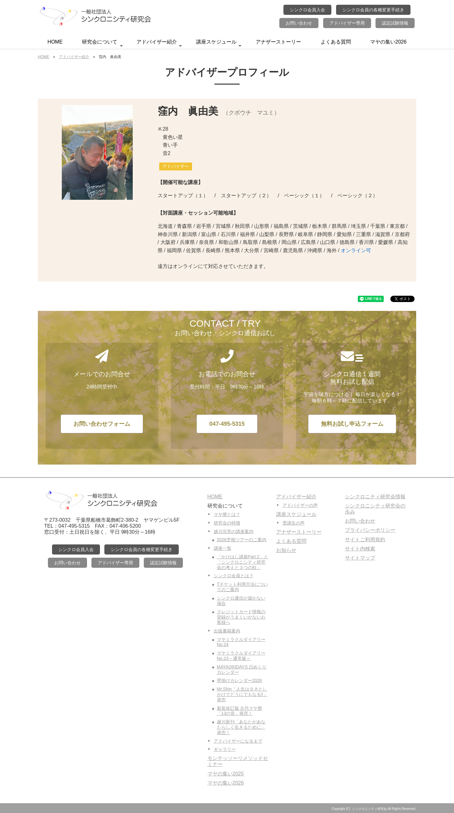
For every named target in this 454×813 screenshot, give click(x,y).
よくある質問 (336, 42)
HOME (55, 42)
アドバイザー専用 (347, 23)
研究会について (102, 43)
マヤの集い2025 (225, 773)
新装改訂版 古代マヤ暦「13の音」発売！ (239, 711)
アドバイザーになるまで (238, 741)
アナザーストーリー (278, 42)
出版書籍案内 (227, 630)
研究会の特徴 (227, 522)
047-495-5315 (227, 424)
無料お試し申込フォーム (352, 424)
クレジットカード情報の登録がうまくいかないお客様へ (241, 617)
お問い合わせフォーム (101, 424)
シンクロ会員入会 (307, 9)
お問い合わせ (299, 23)
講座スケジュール (219, 43)
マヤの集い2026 (388, 42)
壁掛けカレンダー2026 (239, 680)
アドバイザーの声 (300, 505)
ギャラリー (225, 749)
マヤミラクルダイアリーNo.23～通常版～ (241, 655)
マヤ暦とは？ (227, 514)
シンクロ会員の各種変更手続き (373, 9)
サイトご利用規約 (365, 539)
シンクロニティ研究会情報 (375, 496)
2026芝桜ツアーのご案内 (241, 539)
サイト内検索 (360, 548)
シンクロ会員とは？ (233, 575)
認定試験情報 (395, 23)
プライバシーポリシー (370, 530)
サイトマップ (360, 558)
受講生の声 (293, 522)
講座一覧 (222, 548)
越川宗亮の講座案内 (233, 531)
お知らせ (286, 550)
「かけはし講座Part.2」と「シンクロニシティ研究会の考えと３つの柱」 (242, 562)
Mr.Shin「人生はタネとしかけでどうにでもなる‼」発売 (242, 694)
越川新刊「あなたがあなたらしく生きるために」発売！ (241, 727)
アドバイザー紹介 (159, 43)
